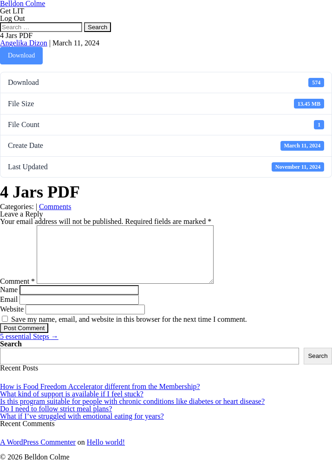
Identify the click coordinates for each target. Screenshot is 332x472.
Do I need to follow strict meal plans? (56, 420)
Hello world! (106, 453)
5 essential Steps (29, 347)
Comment (17, 292)
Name (9, 301)
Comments (55, 206)
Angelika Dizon (23, 43)
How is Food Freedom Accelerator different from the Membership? (100, 398)
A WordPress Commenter (38, 453)
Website (12, 320)
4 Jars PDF (16, 35)
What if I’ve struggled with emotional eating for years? (82, 427)
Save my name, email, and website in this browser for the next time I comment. (129, 330)
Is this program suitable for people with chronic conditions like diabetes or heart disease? (132, 412)
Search (11, 355)
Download (21, 55)
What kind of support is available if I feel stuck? (71, 405)
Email (9, 310)
